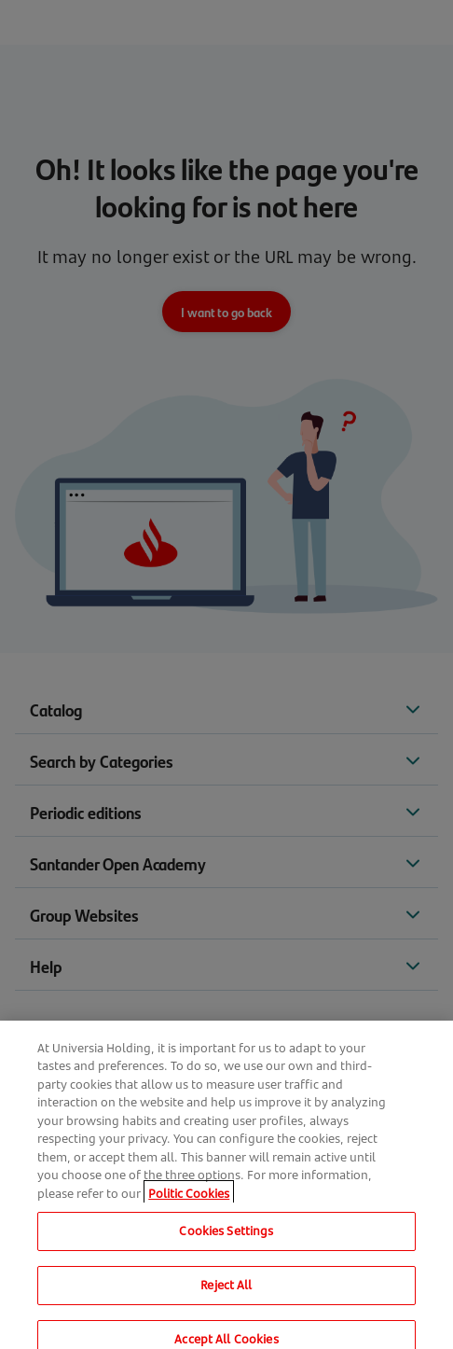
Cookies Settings (226, 1239)
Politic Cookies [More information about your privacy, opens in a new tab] (188, 1200)
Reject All (226, 1293)
